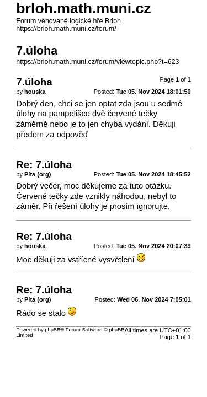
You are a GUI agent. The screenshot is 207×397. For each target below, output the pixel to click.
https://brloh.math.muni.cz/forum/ (66, 29)
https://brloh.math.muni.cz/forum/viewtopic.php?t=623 (97, 62)
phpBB (52, 329)
